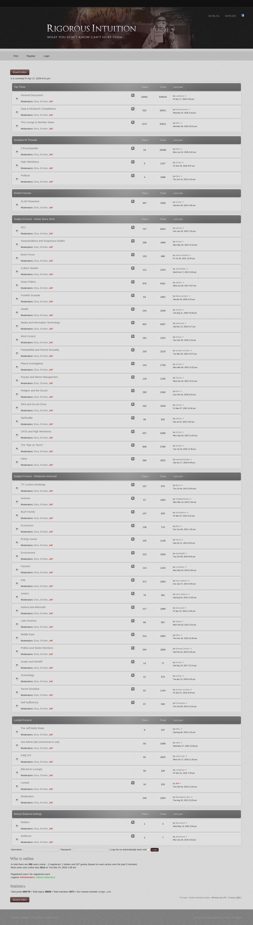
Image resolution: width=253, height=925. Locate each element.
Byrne (178, 485)
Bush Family (28, 511)
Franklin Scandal (30, 295)
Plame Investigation (32, 363)
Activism (25, 498)
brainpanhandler (183, 459)
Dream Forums (22, 193)
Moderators (27, 796)
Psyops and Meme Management (39, 377)
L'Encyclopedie (29, 148)
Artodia (238, 918)
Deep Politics (28, 281)
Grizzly (179, 162)
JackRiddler (181, 269)
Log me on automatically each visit (130, 849)
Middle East (27, 634)
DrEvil (178, 540)
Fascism (25, 566)
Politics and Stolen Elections (37, 648)
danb (178, 743)
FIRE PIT (26, 755)
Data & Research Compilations (38, 108)
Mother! (25, 822)
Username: (16, 849)
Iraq (23, 580)
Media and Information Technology (40, 322)
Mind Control (28, 336)
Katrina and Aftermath (33, 607)
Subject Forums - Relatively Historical (35, 476)
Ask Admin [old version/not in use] (40, 742)
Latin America (28, 620)
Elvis (36, 101)
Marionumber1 (182, 296)
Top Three (19, 87)
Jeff (51, 101)
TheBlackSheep (182, 499)
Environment (28, 552)
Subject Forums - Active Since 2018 (34, 219)
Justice (25, 593)
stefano (179, 282)
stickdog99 (180, 553)
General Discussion (32, 95)
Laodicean (180, 96)
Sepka (178, 621)
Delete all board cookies (199, 898)
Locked (25, 782)
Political (25, 175)
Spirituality (27, 417)
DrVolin (44, 101)
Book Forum (28, 254)
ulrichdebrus (181, 512)
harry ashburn (182, 581)
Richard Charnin (183, 649)
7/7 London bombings (33, 484)
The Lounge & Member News (37, 122)
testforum (26, 836)
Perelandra (180, 703)
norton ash (180, 756)
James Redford (182, 255)
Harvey (179, 228)
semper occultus (183, 350)
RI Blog (214, 15)
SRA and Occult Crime (34, 404)
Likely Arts (211, 918)
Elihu (178, 123)
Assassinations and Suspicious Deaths (43, 240)
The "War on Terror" (32, 445)
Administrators (27, 877)
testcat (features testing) (28, 814)
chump (178, 310)
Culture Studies (29, 268)
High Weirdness (30, 161)
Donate (230, 15)
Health (24, 309)
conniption (180, 567)
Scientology (27, 675)
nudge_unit (104, 891)
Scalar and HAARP (32, 661)
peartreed (180, 323)
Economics (27, 525)
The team (183, 898)
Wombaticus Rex (183, 797)
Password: (65, 849)
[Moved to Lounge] (31, 769)
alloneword (180, 823)
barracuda (180, 608)
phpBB (25, 918)
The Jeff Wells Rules (32, 728)
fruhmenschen (182, 109)
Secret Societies (30, 688)
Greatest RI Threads (25, 140)
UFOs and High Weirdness (36, 431)
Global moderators (45, 877)
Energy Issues (29, 539)
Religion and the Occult (34, 390)
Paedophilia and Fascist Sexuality (40, 349)
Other (24, 458)
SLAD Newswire (30, 201)
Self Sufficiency (29, 702)
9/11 (23, 227)
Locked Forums (23, 720)
